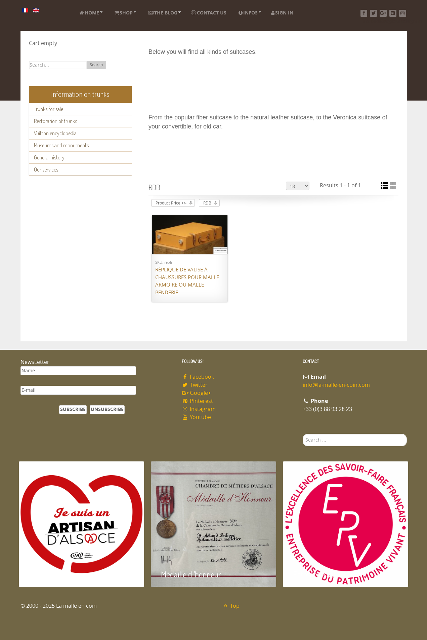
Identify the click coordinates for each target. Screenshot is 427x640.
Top (231, 606)
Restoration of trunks (55, 121)
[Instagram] (402, 13)
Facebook (198, 377)
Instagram (199, 409)
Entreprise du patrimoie (329, 574)
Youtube (196, 417)
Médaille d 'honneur (191, 574)
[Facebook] (364, 13)
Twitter (195, 385)
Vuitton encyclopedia (55, 133)
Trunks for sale (48, 109)
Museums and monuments (61, 145)
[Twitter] (373, 13)
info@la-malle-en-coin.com (336, 385)
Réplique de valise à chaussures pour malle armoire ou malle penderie (187, 281)
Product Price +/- (171, 203)
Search (96, 65)
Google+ (196, 393)
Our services (46, 169)
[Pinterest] (392, 13)
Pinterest (197, 401)
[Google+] (383, 13)
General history (49, 157)
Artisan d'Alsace (53, 574)
